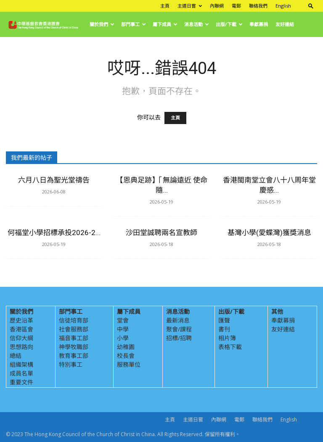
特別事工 (70, 364)
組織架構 (21, 364)
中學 (123, 329)
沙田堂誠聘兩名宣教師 (161, 232)
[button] (310, 6)
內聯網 (217, 6)
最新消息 (178, 320)
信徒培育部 (73, 320)
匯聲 (224, 320)
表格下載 (230, 347)
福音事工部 (73, 338)
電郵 (236, 6)
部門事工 (133, 24)
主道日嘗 (189, 6)
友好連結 (284, 24)
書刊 (224, 329)
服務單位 (128, 364)
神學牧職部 (73, 347)
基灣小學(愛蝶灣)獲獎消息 (269, 232)
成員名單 (21, 373)
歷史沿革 (21, 320)
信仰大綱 (21, 338)
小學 (123, 338)
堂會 (123, 320)
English (283, 6)
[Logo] (46, 24)
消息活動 (196, 24)
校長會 (126, 356)
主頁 (164, 6)
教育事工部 (73, 356)
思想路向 (21, 347)
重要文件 (21, 382)
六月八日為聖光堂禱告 (54, 180)
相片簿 (227, 338)
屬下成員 (165, 24)
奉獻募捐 (258, 24)
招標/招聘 (179, 338)
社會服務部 (73, 329)
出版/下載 (229, 24)
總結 (15, 356)
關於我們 (102, 24)
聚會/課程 (179, 329)
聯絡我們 (258, 6)
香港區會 (21, 329)
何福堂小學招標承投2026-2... (54, 232)
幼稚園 (126, 347)
